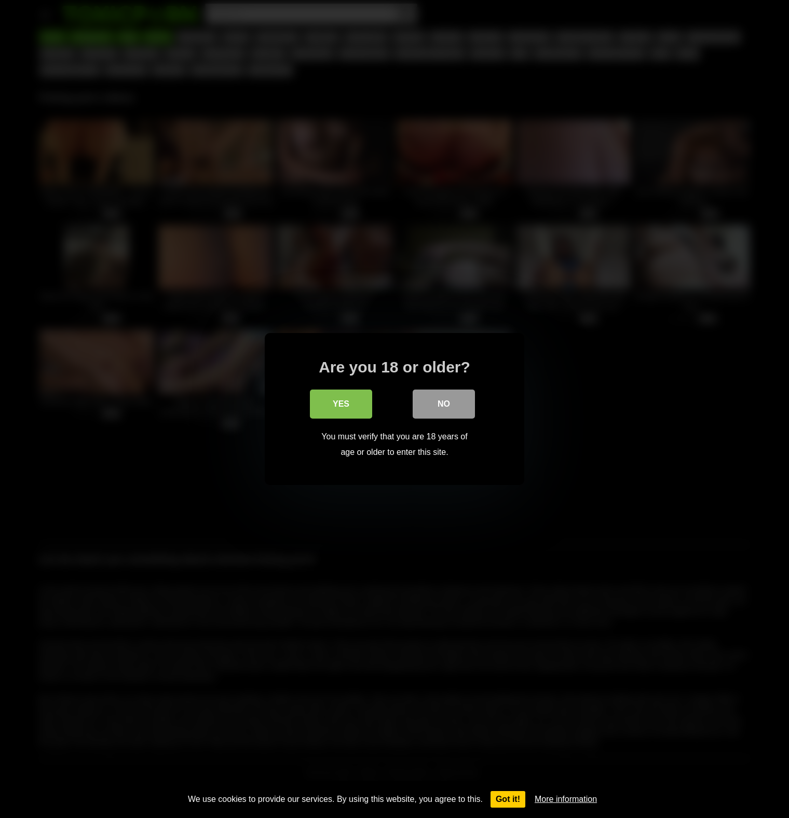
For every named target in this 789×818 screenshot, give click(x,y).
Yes (341, 403)
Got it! (508, 799)
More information (566, 799)
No (444, 403)
